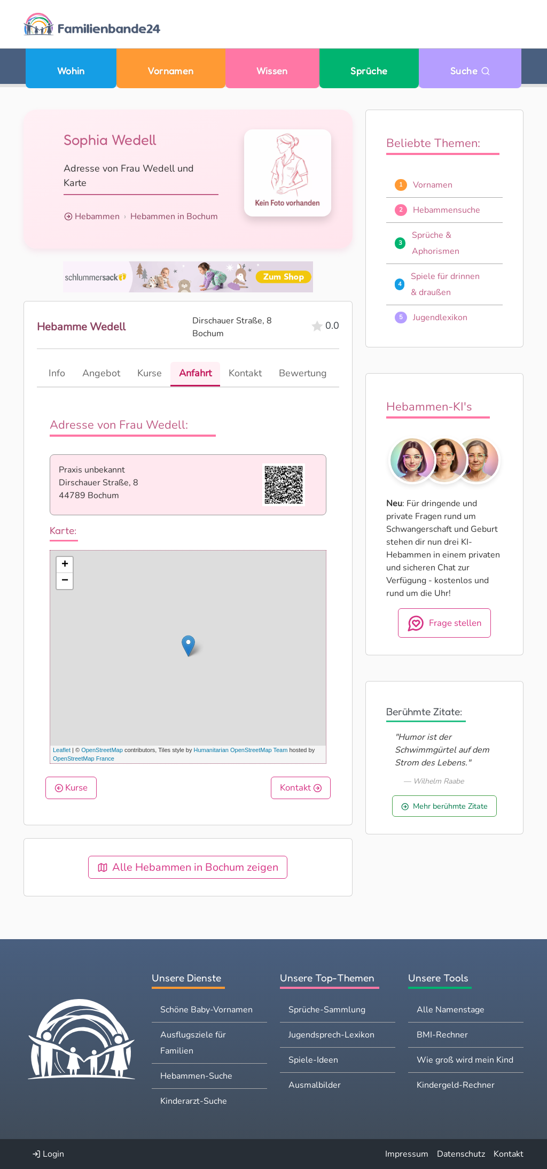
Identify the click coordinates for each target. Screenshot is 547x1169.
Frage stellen (444, 623)
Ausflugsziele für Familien (193, 1043)
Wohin (71, 70)
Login (48, 1154)
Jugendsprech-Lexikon (331, 1035)
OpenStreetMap (102, 750)
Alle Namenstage (451, 1010)
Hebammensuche (446, 210)
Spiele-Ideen (313, 1060)
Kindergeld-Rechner (456, 1085)
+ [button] (64, 565)
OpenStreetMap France (83, 758)
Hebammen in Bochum (174, 216)
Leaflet (62, 750)
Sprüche (368, 70)
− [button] (64, 581)
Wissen (272, 70)
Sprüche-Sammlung (326, 1010)
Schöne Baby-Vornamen (206, 1010)
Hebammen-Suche (196, 1076)
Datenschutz (461, 1154)
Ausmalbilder (314, 1085)
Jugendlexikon (440, 317)
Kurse (71, 787)
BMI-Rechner (442, 1035)
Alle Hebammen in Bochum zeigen (187, 867)
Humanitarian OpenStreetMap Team (241, 750)
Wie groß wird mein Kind (465, 1060)
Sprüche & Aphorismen (435, 243)
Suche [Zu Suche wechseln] (470, 70)
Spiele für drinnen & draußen (445, 284)
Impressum (406, 1154)
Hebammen (97, 216)
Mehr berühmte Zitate (444, 806)
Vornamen (170, 70)
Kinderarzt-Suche (193, 1101)
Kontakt (301, 787)
